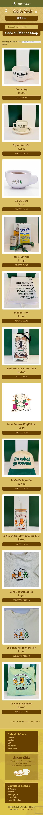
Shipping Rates (13, 794)
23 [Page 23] (34, 722)
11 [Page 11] (25, 722)
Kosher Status (12, 748)
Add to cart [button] (21, 153)
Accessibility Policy (14, 800)
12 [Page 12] (28, 722)
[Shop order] (31, 42)
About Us (11, 737)
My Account (12, 789)
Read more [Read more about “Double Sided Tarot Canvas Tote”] (21, 377)
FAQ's (9, 743)
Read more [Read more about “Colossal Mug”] (21, 98)
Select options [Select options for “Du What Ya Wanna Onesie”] (21, 600)
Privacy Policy (12, 797)
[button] (21, 18)
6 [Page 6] (17, 722)
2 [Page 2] (13, 722)
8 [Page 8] (20, 722)
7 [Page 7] (19, 722)
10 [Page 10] (24, 722)
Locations (11, 740)
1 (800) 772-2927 (23, 4)
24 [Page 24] (37, 722)
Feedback (11, 791)
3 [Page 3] (14, 722)
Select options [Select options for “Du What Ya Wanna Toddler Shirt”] (21, 656)
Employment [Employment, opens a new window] (12, 746)
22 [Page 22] (32, 722)
